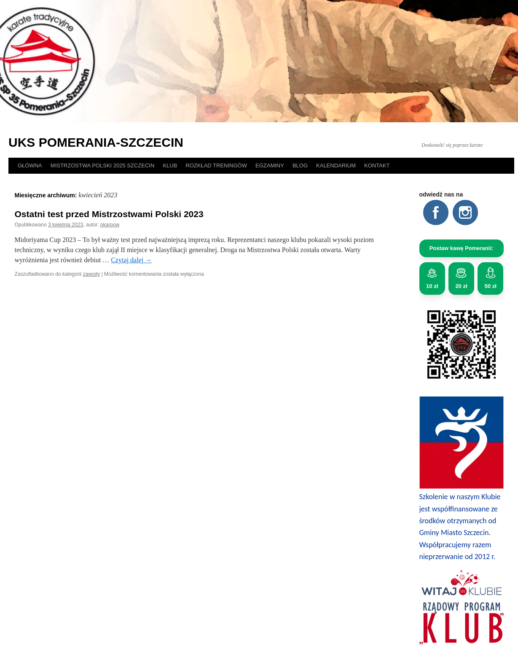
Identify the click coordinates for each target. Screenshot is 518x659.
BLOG (300, 165)
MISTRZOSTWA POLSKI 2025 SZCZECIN (103, 165)
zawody (91, 274)
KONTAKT (376, 165)
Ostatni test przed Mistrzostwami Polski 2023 (109, 214)
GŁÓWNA (30, 165)
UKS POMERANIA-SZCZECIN (95, 142)
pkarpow (109, 225)
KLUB (170, 165)
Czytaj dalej (131, 260)
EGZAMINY (269, 165)
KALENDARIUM (336, 165)
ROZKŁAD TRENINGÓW (216, 165)
